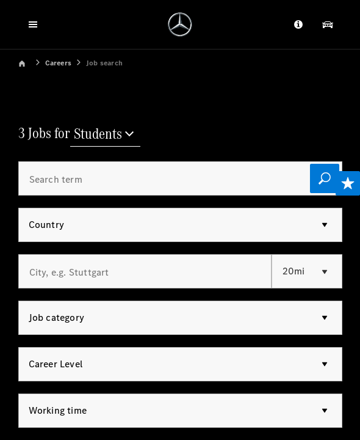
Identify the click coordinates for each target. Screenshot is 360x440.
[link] (30, 62)
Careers (58, 63)
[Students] (105, 135)
